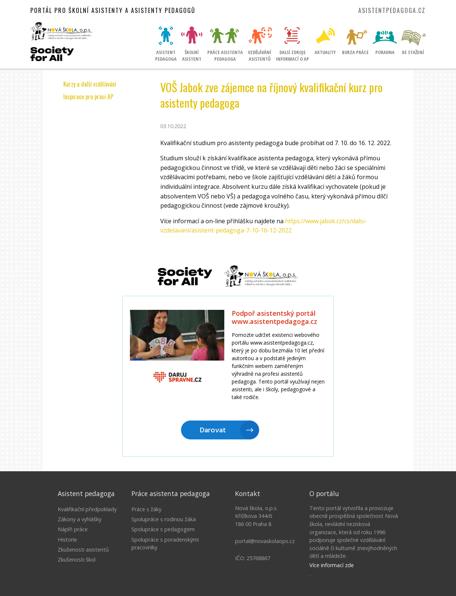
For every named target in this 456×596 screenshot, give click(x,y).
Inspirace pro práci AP (88, 96)
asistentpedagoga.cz (392, 10)
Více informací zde (331, 565)
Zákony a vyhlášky (79, 519)
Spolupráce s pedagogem (163, 529)
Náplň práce (73, 529)
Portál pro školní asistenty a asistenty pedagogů (112, 10)
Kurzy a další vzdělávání (89, 84)
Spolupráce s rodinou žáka (163, 519)
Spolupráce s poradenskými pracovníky (165, 543)
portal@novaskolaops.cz (265, 541)
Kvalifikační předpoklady (87, 509)
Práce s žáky (146, 509)
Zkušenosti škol (76, 559)
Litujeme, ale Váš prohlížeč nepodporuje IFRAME (228, 377)
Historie (67, 539)
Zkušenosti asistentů (83, 549)
